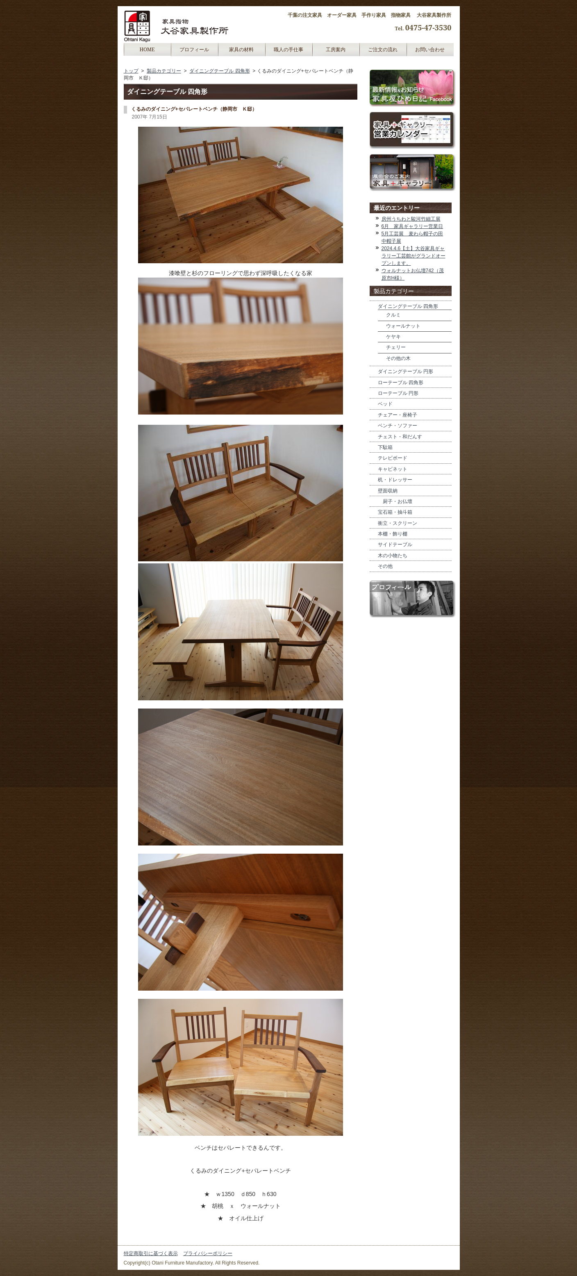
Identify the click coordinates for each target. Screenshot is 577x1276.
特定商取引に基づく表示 (151, 1253)
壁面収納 (388, 491)
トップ (131, 71)
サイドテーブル (395, 544)
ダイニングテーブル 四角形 (219, 71)
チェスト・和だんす (400, 437)
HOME (146, 49)
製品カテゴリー (164, 71)
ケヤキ (393, 337)
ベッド (385, 404)
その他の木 (398, 358)
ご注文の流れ (383, 49)
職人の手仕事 (288, 49)
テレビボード (392, 458)
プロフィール (194, 49)
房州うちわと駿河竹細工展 (411, 219)
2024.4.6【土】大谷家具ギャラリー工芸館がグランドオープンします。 (413, 256)
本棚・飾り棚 (392, 534)
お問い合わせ (430, 49)
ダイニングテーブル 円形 (405, 371)
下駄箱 (385, 447)
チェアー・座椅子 (397, 415)
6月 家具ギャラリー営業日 (412, 226)
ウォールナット (403, 326)
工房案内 (335, 49)
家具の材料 (241, 49)
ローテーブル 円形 (398, 393)
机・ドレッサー (395, 480)
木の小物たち (392, 555)
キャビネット (392, 469)
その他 (385, 566)
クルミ (393, 315)
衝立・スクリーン (397, 523)
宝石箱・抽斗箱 (395, 512)
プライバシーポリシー (207, 1253)
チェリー (396, 347)
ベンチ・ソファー (397, 425)
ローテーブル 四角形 (400, 382)
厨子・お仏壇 (395, 501)
